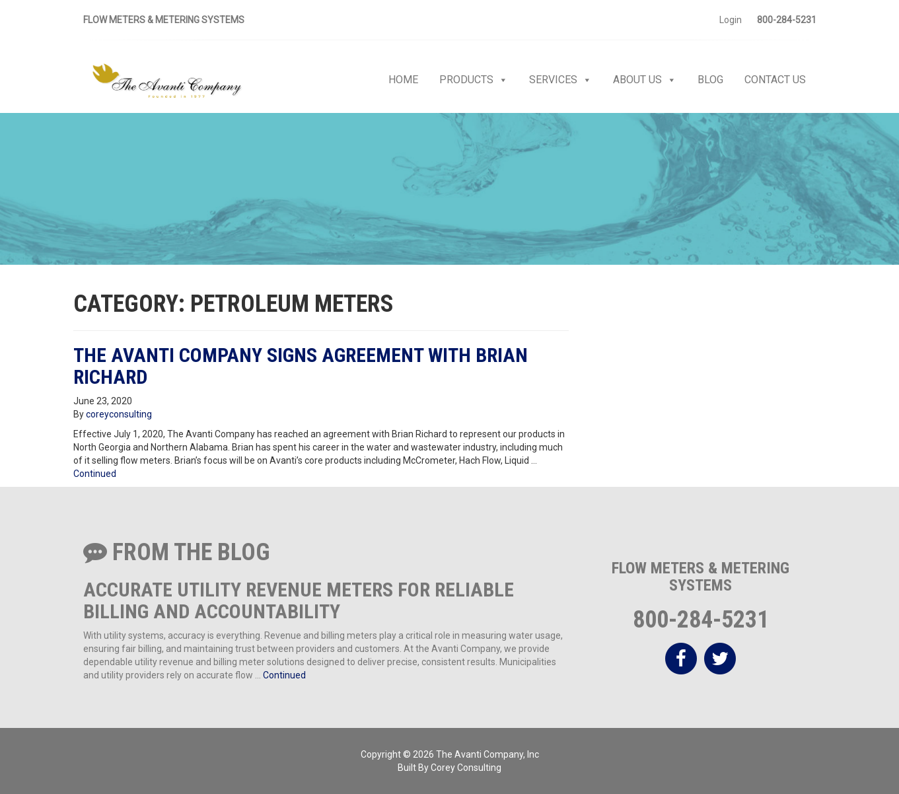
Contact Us (775, 79)
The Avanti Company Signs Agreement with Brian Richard (300, 365)
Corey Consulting (466, 767)
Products (473, 80)
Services (560, 80)
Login (730, 20)
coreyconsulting (119, 414)
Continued (94, 473)
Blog (710, 79)
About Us (644, 80)
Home (403, 79)
